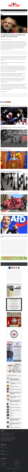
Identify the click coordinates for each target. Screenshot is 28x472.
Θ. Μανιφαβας (16, 462)
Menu (2, 10)
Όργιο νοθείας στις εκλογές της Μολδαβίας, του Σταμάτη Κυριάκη (11, 171)
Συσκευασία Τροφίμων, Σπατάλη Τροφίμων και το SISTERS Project (15, 383)
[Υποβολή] (25, 264)
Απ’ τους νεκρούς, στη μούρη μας (14, 386)
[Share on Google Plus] (5, 102)
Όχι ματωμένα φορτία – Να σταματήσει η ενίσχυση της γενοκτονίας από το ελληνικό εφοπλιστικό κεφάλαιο (15, 419)
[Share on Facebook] (1, 102)
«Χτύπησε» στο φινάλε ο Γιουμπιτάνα (15, 427)
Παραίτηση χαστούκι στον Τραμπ (6, 149)
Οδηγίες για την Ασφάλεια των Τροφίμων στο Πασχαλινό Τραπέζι (15, 397)
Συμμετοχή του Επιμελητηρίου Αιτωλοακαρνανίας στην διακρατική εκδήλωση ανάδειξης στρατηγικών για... (15, 379)
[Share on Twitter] (3, 102)
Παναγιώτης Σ (3, 466)
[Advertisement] (14, 53)
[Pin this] (8, 102)
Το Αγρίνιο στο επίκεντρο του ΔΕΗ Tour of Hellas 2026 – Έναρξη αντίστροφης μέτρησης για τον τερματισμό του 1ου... (15, 401)
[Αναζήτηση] (14, 264)
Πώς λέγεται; (11, 415)
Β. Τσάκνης (3, 460)
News (1, 14)
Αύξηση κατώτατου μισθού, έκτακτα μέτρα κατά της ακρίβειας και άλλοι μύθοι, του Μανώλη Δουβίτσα (15, 393)
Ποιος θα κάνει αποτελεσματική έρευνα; (15, 410)
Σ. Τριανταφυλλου (17, 466)
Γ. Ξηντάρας (16, 460)
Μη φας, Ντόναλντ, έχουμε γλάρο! (14, 404)
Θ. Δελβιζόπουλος (4, 463)
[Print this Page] (10, 102)
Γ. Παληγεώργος (3, 462)
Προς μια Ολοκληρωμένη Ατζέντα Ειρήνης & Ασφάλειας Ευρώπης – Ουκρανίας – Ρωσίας (15, 424)
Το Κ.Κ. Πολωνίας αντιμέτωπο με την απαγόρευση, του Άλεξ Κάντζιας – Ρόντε (13, 214)
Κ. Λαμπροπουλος (17, 463)
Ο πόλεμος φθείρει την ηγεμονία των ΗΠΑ (15, 389)
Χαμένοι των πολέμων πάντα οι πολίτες (15, 407)
